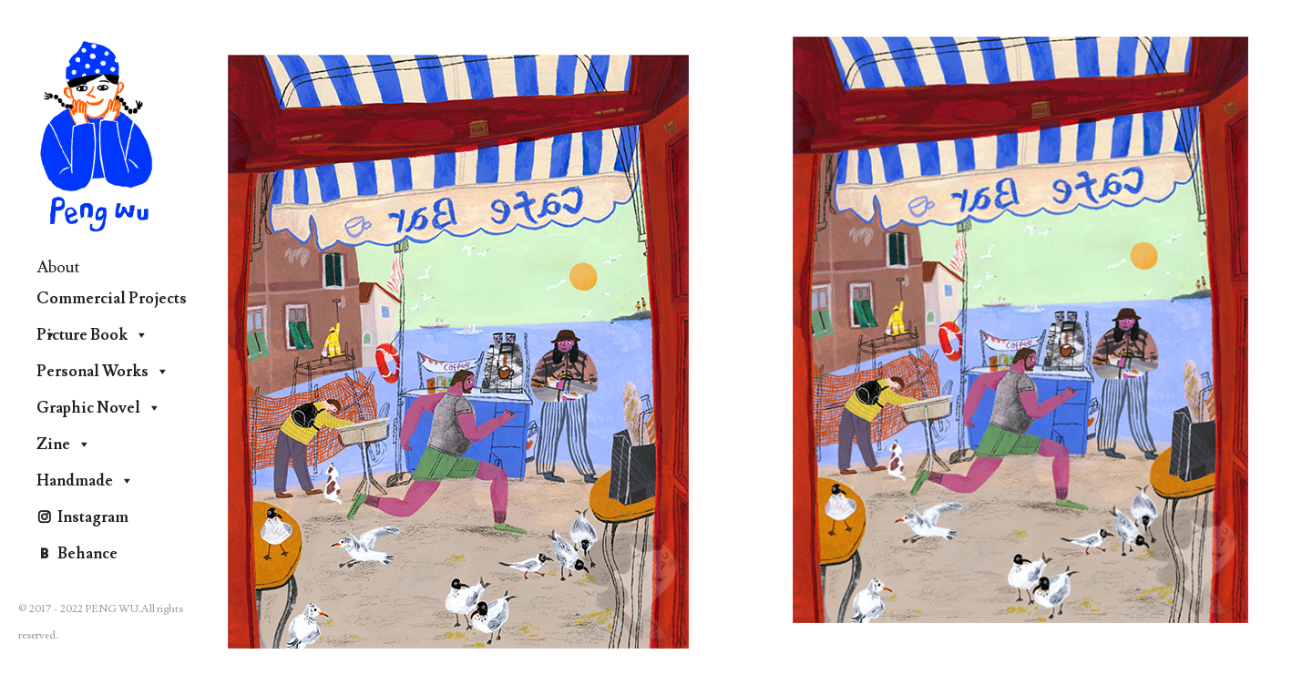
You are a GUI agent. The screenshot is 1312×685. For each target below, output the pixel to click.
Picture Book (92, 335)
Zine (63, 444)
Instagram (92, 517)
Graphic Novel (98, 408)
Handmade (85, 481)
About (58, 267)
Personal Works (102, 371)
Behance (87, 554)
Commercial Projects (111, 303)
